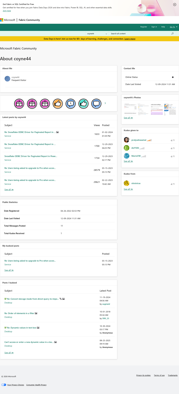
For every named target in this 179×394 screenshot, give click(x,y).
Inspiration (58, 20)
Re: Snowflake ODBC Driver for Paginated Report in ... (30, 132)
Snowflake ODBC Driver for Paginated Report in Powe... (30, 156)
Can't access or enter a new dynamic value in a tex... (29, 342)
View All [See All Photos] (128, 117)
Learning (105, 20)
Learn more (129, 38)
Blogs (95, 20)
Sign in (154, 26)
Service (7, 135)
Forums (46, 20)
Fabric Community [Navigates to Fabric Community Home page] (29, 20)
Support (117, 20)
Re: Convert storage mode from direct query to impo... (33, 298)
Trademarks (173, 375)
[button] (130, 109)
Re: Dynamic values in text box (22, 327)
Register (143, 26)
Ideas (70, 20)
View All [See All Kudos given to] (128, 161)
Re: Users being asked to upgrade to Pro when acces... (30, 168)
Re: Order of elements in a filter (19, 313)
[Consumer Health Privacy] (36, 384)
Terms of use (159, 375)
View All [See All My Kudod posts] (9, 270)
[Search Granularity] (97, 33)
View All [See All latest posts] (9, 189)
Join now (7, 10)
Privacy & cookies (143, 375)
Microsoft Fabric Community (18, 48)
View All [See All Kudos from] (128, 189)
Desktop (8, 302)
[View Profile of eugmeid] (106, 304)
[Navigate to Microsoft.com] (7, 20)
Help (163, 26)
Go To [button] (172, 27)
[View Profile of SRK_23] (105, 318)
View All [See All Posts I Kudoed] (9, 352)
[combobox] (142, 33)
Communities (82, 20)
